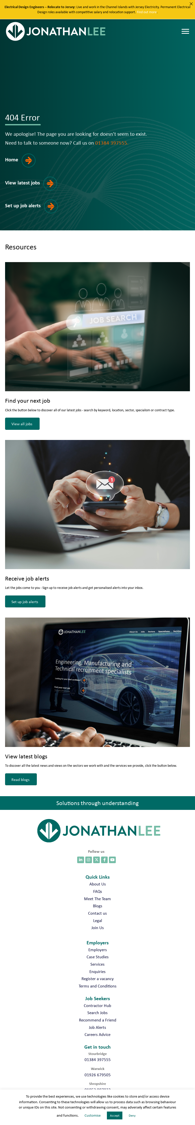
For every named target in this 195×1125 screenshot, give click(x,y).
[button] (23, 164)
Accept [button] (114, 1115)
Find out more (147, 12)
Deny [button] (132, 1115)
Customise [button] (93, 1115)
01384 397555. (111, 142)
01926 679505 (98, 1075)
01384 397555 (98, 1059)
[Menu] (185, 31)
